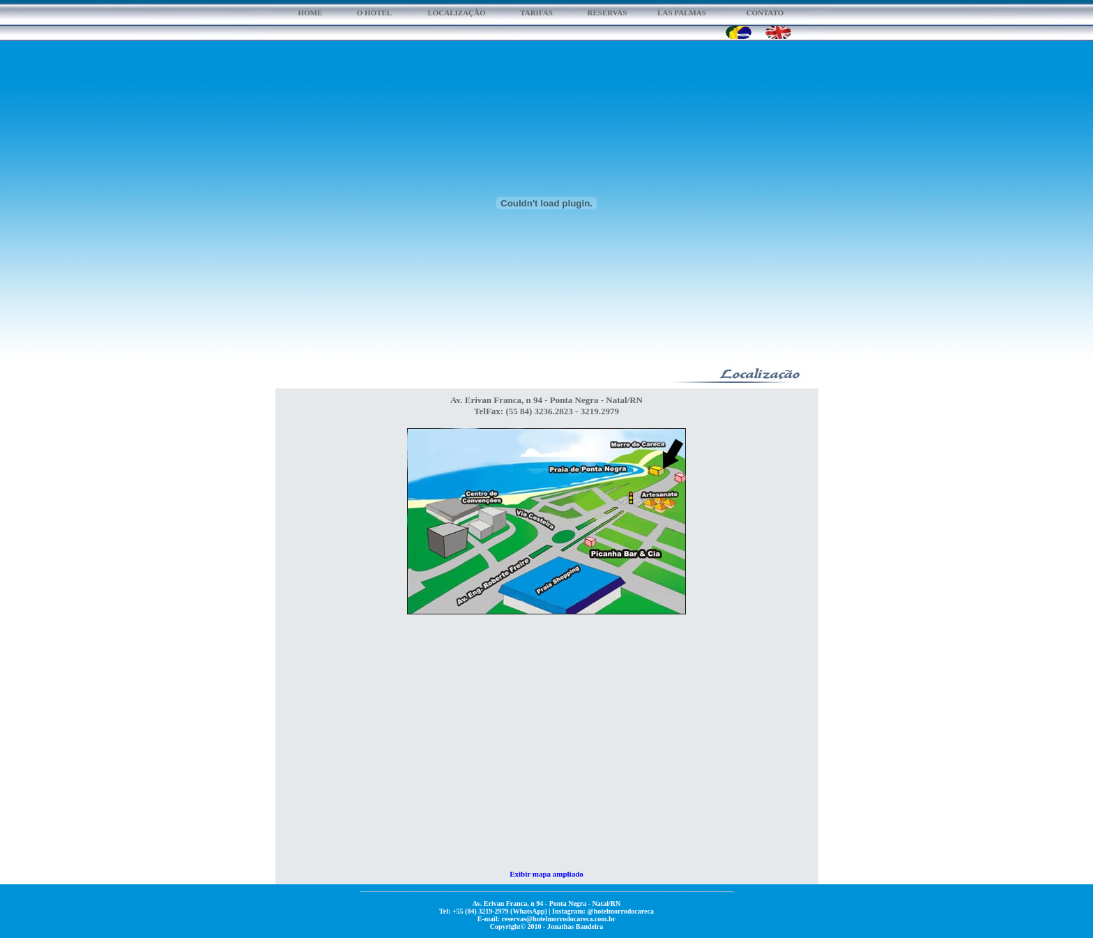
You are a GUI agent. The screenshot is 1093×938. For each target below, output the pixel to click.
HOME (310, 12)
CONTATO (765, 12)
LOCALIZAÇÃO (456, 12)
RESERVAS (607, 12)
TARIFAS (536, 12)
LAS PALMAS (681, 12)
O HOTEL (374, 12)
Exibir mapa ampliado (546, 874)
